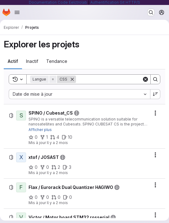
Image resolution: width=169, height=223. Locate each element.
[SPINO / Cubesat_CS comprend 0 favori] (33, 137)
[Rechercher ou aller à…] (151, 12)
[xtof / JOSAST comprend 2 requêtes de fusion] (55, 167)
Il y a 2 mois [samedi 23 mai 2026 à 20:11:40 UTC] (57, 142)
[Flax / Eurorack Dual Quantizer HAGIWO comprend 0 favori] (33, 197)
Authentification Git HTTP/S (115, 2)
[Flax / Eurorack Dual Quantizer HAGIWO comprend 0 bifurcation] (44, 197)
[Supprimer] (72, 79)
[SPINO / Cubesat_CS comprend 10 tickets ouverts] (67, 137)
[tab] (13, 61)
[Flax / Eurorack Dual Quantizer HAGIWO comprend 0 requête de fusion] (55, 197)
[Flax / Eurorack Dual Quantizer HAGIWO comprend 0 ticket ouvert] (67, 197)
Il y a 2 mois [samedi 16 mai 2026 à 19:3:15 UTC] (57, 202)
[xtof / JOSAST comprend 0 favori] (33, 167)
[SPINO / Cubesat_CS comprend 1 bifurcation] (44, 137)
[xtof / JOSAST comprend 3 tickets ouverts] (67, 167)
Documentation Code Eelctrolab (58, 2)
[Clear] (145, 79)
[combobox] (79, 94)
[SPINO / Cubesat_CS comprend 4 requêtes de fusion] (54, 137)
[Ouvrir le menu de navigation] (17, 12)
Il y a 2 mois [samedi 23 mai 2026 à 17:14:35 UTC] (57, 172)
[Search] (114, 79)
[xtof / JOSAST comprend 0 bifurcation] (44, 167)
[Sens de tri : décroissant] (155, 94)
